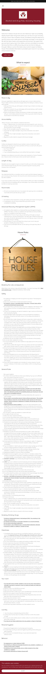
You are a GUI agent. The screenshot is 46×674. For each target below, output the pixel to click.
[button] (3, 6)
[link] (23, 15)
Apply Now (7, 55)
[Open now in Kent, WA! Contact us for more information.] (23, 1)
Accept (23, 670)
